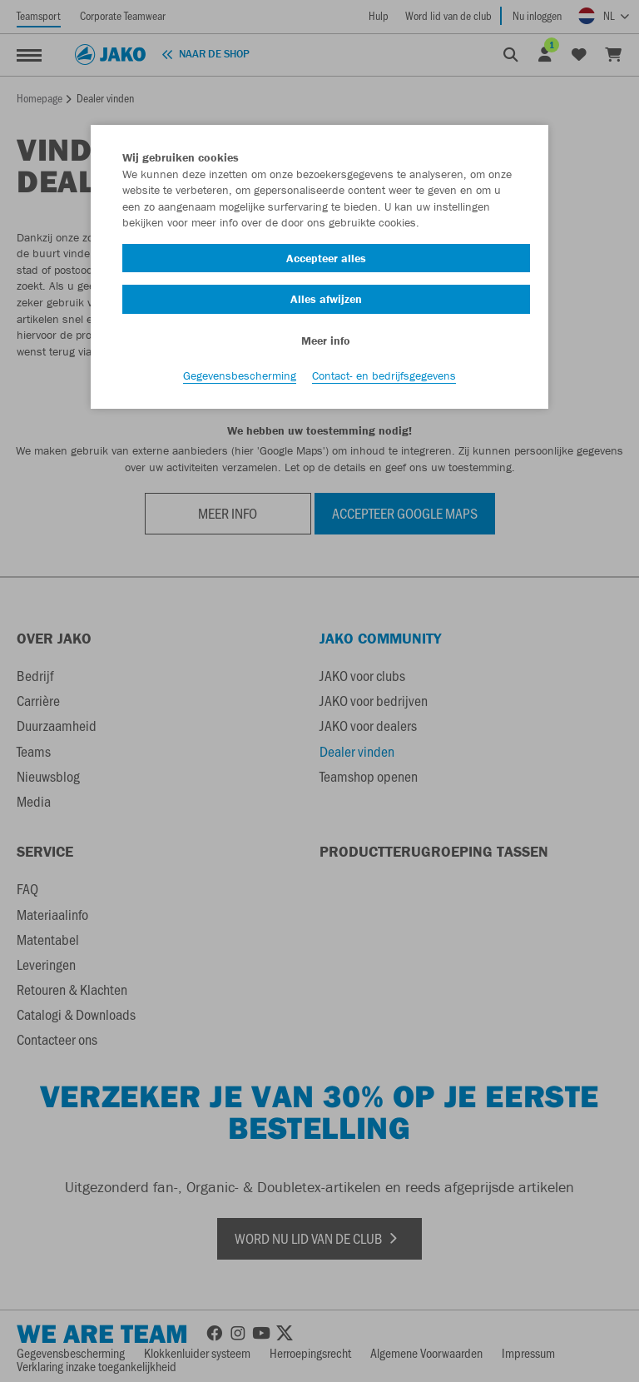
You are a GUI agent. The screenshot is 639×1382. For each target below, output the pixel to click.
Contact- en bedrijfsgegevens (384, 375)
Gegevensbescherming (239, 375)
